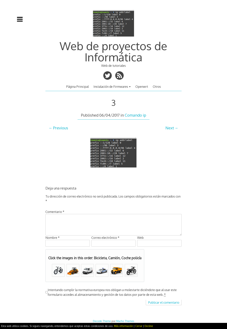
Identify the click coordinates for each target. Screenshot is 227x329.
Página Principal (77, 86)
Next (169, 127)
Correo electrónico (105, 237)
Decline (149, 325)
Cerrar (138, 325)
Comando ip (135, 115)
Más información (123, 325)
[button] (58, 270)
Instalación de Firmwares (111, 86)
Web (140, 237)
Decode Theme (102, 321)
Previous (60, 127)
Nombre (52, 237)
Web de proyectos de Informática (113, 51)
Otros (157, 86)
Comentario (54, 212)
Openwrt (141, 86)
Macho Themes (125, 321)
